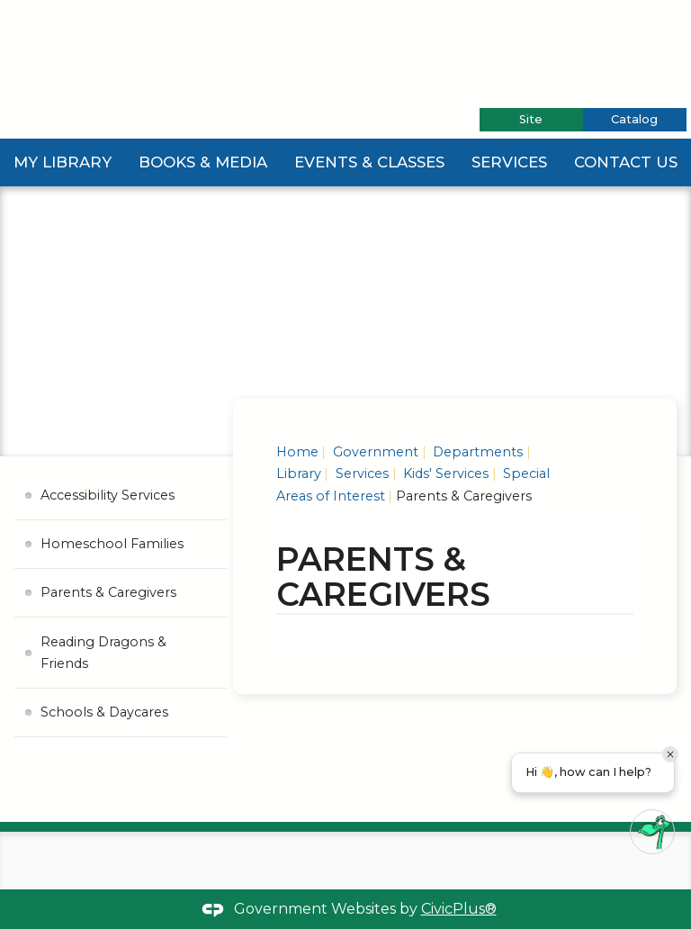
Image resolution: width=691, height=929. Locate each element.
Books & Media (203, 162)
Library (298, 473)
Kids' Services (444, 473)
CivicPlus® (459, 908)
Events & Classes (369, 162)
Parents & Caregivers (108, 592)
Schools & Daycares (104, 712)
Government (373, 452)
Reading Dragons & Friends (103, 653)
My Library (62, 162)
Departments (476, 452)
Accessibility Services (107, 495)
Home (297, 452)
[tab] (531, 119)
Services (509, 162)
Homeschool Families (112, 544)
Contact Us (626, 162)
